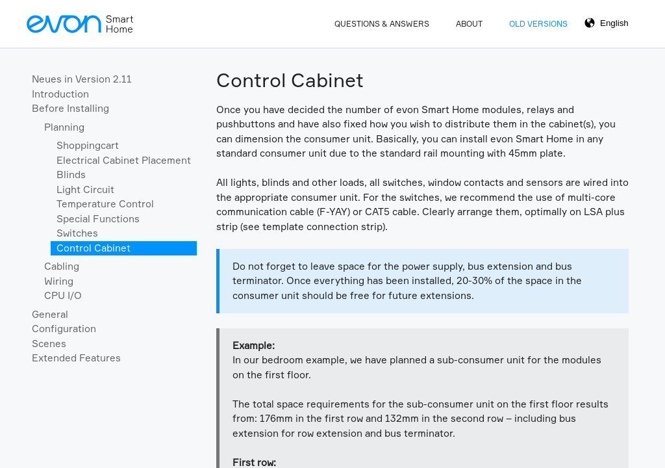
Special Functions (98, 219)
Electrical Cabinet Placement (123, 160)
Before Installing (70, 108)
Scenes (49, 343)
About (469, 24)
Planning (64, 127)
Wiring (58, 281)
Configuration (64, 328)
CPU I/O (63, 295)
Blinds (71, 174)
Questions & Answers (381, 24)
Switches (77, 233)
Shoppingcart (87, 145)
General (50, 314)
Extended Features (76, 358)
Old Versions (538, 24)
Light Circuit (85, 189)
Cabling (61, 266)
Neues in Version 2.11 (82, 79)
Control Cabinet (93, 248)
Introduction (60, 94)
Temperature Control (105, 204)
